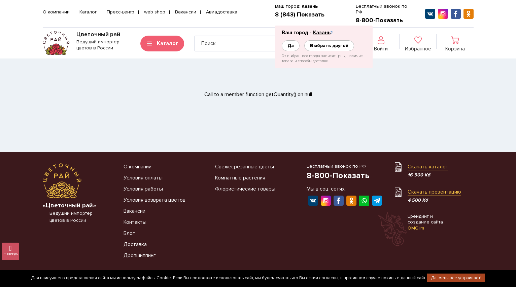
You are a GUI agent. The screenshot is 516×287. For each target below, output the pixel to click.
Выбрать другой (329, 45)
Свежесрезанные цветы (244, 166)
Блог (129, 233)
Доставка (135, 244)
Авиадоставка (221, 12)
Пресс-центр (120, 12)
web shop (154, 12)
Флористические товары (245, 189)
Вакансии (185, 12)
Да (290, 45)
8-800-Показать (379, 20)
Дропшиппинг (140, 255)
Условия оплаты (143, 177)
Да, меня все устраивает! (456, 278)
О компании (56, 12)
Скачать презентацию (434, 192)
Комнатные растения (240, 177)
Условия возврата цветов (154, 200)
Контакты (135, 222)
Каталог (88, 12)
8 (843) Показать (299, 14)
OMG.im (416, 228)
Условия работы (143, 189)
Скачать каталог (428, 166)
